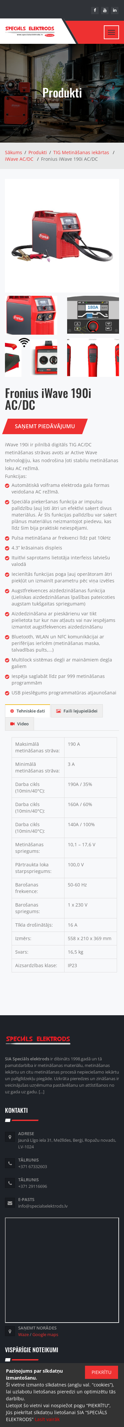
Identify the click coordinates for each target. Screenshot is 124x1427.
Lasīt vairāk (47, 1419)
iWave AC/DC (19, 159)
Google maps (45, 1334)
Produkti (37, 152)
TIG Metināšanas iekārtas (81, 152)
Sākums (13, 152)
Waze (23, 1334)
